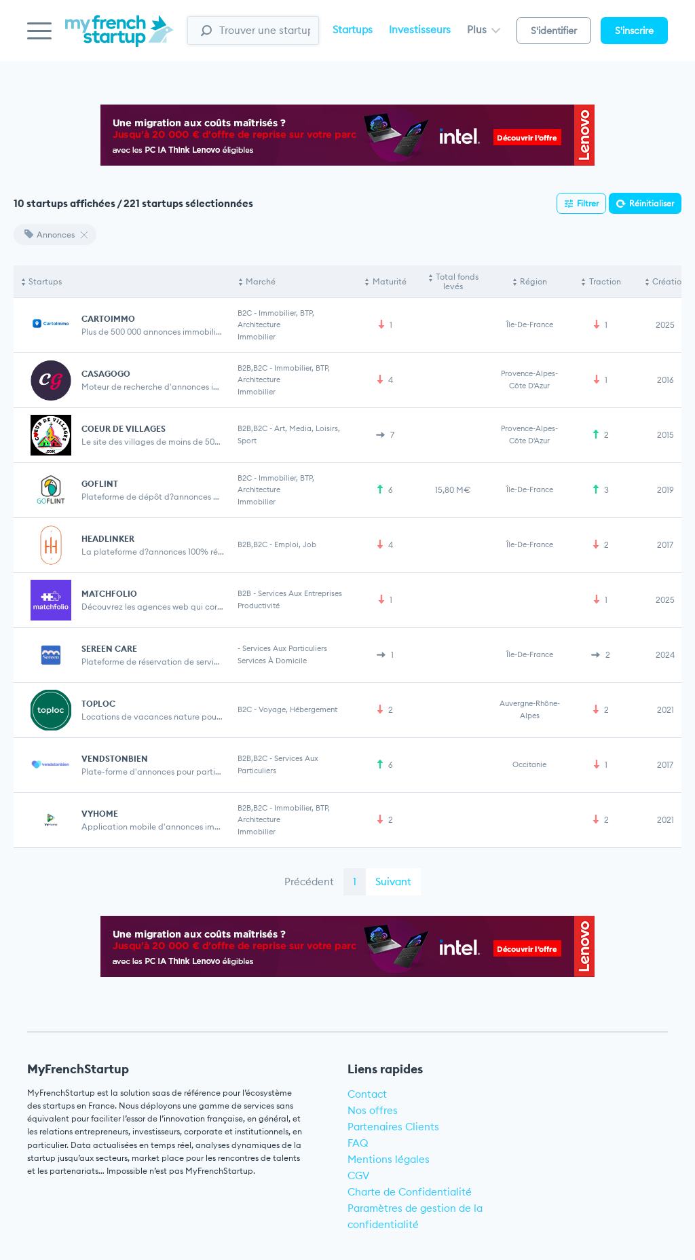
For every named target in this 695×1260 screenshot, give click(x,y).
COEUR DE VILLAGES (123, 429)
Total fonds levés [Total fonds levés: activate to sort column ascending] (457, 281)
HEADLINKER (107, 539)
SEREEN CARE (109, 649)
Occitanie (529, 764)
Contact (367, 1094)
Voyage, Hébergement (298, 709)
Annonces (49, 234)
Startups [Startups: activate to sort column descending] (45, 281)
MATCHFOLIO (109, 594)
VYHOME (99, 814)
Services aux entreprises (300, 593)
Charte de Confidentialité (410, 1191)
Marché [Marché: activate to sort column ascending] (261, 281)
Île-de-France (529, 324)
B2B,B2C (252, 368)
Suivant (393, 881)
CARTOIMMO (108, 319)
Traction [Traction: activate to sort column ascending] (605, 281)
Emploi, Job (295, 544)
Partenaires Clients (393, 1126)
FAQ (358, 1142)
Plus (483, 29)
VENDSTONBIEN (114, 759)
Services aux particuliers (284, 648)
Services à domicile (272, 660)
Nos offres (373, 1110)
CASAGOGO (105, 374)
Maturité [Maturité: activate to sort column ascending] (390, 281)
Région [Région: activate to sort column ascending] (533, 281)
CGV (359, 1175)
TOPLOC (98, 704)
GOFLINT (99, 484)
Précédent (309, 881)
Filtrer (588, 203)
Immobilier (257, 336)
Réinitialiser (651, 203)
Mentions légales (389, 1159)
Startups (353, 29)
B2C (245, 313)
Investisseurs (420, 29)
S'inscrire (634, 30)
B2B (244, 593)
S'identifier (554, 30)
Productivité (259, 605)
